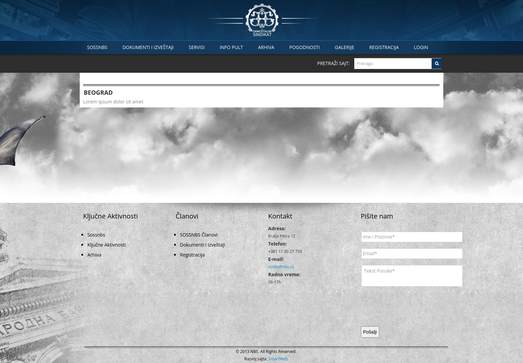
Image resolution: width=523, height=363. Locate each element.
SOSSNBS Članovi (199, 235)
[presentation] (412, 306)
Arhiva (266, 47)
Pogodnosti (304, 47)
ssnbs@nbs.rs (281, 267)
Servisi (197, 47)
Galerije (344, 47)
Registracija (384, 47)
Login (421, 47)
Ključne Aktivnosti (106, 245)
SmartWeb (278, 359)
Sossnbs (97, 47)
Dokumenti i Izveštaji (148, 47)
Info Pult (231, 47)
